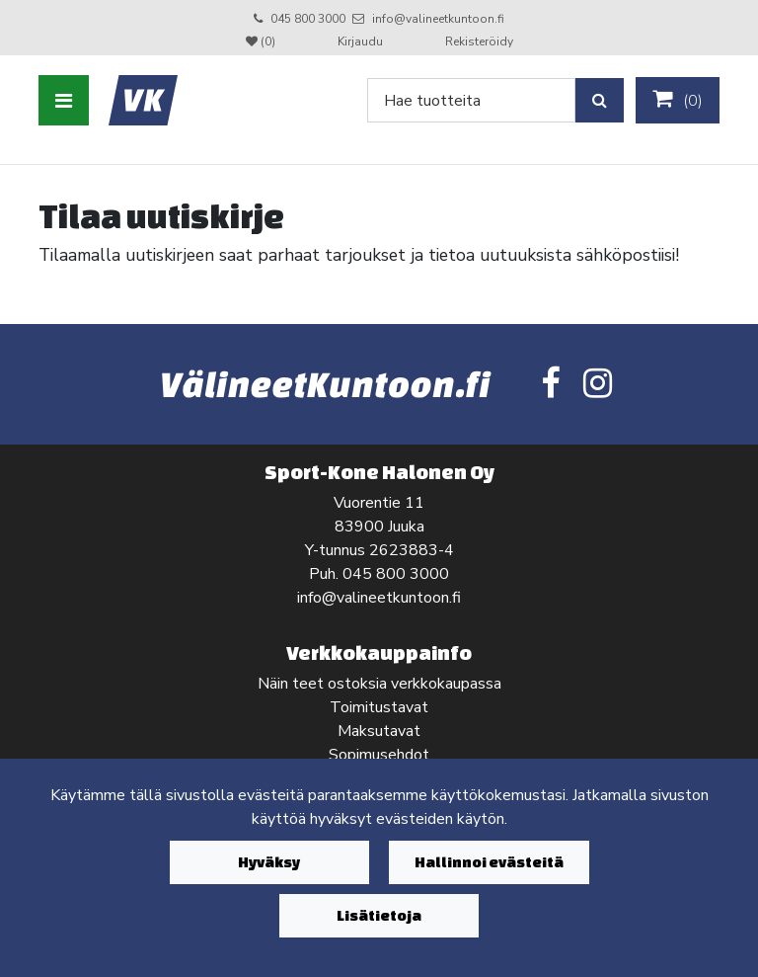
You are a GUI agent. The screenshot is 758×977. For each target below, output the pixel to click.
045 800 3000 (307, 19)
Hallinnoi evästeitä (489, 862)
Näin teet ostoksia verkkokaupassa (379, 683)
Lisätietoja (379, 915)
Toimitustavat (379, 707)
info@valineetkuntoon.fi (438, 19)
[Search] (471, 100)
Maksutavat (379, 731)
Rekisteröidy (479, 41)
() (677, 100)
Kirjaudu (362, 41)
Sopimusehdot (379, 755)
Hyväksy (269, 862)
